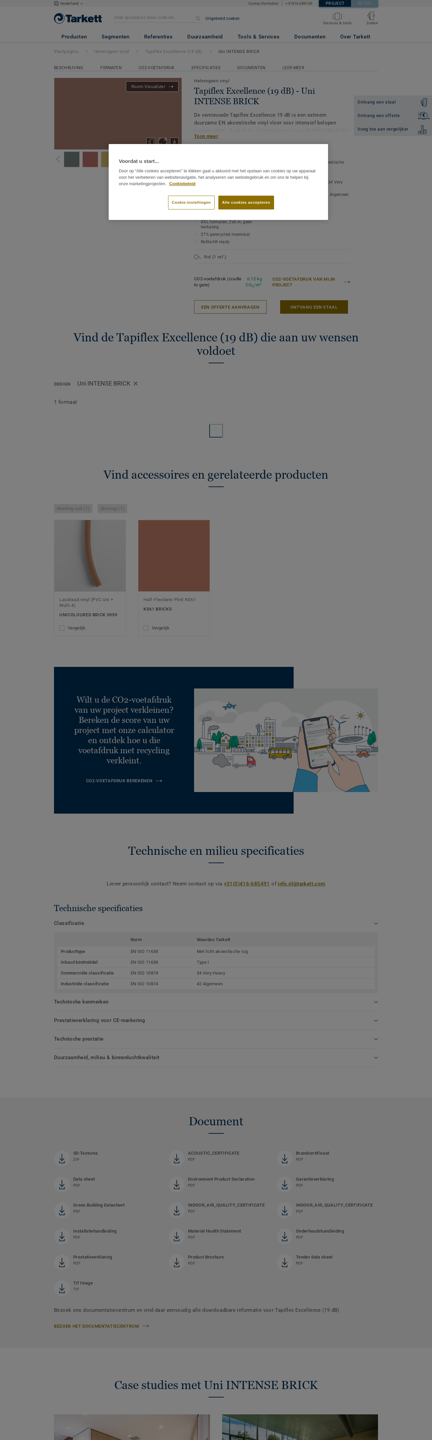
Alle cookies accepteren (246, 202)
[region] (218, 182)
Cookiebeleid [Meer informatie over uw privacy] (182, 183)
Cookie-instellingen (191, 202)
